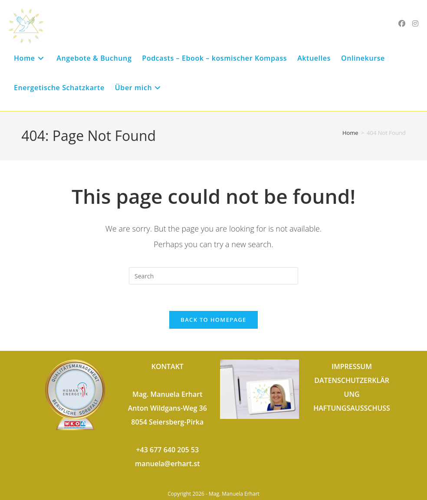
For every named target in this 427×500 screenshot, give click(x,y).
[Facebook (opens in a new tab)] (402, 23)
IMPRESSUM (352, 366)
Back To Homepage (213, 320)
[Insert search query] (213, 275)
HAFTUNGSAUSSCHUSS (351, 408)
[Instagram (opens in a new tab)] (415, 23)
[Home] (350, 133)
